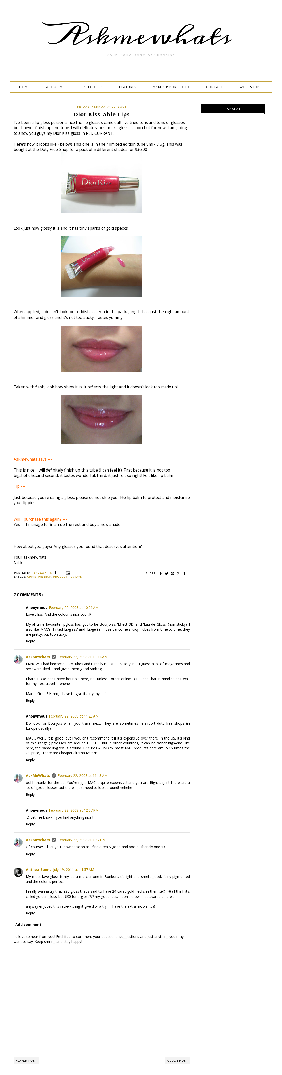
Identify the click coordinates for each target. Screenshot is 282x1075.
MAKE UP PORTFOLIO (171, 87)
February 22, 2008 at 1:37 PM (82, 839)
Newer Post (26, 1060)
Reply (30, 641)
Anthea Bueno (39, 869)
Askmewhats (141, 36)
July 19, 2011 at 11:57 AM (73, 869)
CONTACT (214, 87)
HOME (24, 87)
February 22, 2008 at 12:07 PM (74, 810)
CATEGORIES (92, 87)
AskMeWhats (38, 656)
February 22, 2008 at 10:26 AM (74, 607)
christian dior (39, 576)
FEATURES (127, 87)
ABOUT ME (55, 87)
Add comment (28, 924)
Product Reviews (67, 576)
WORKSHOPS (251, 87)
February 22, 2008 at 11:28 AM (74, 716)
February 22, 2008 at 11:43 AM (83, 775)
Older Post (177, 1060)
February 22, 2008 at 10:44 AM (83, 656)
